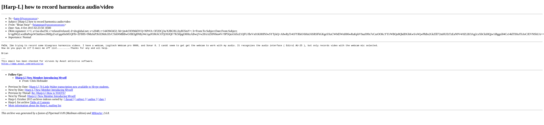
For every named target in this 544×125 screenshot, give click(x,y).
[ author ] (92, 103)
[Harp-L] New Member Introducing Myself (41, 82)
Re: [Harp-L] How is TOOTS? (48, 97)
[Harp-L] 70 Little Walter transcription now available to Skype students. (69, 91)
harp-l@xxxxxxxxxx (25, 18)
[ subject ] (80, 103)
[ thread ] (69, 103)
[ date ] (101, 103)
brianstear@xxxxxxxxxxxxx (49, 24)
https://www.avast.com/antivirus (22, 67)
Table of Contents (40, 107)
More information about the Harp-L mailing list (34, 110)
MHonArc (97, 117)
